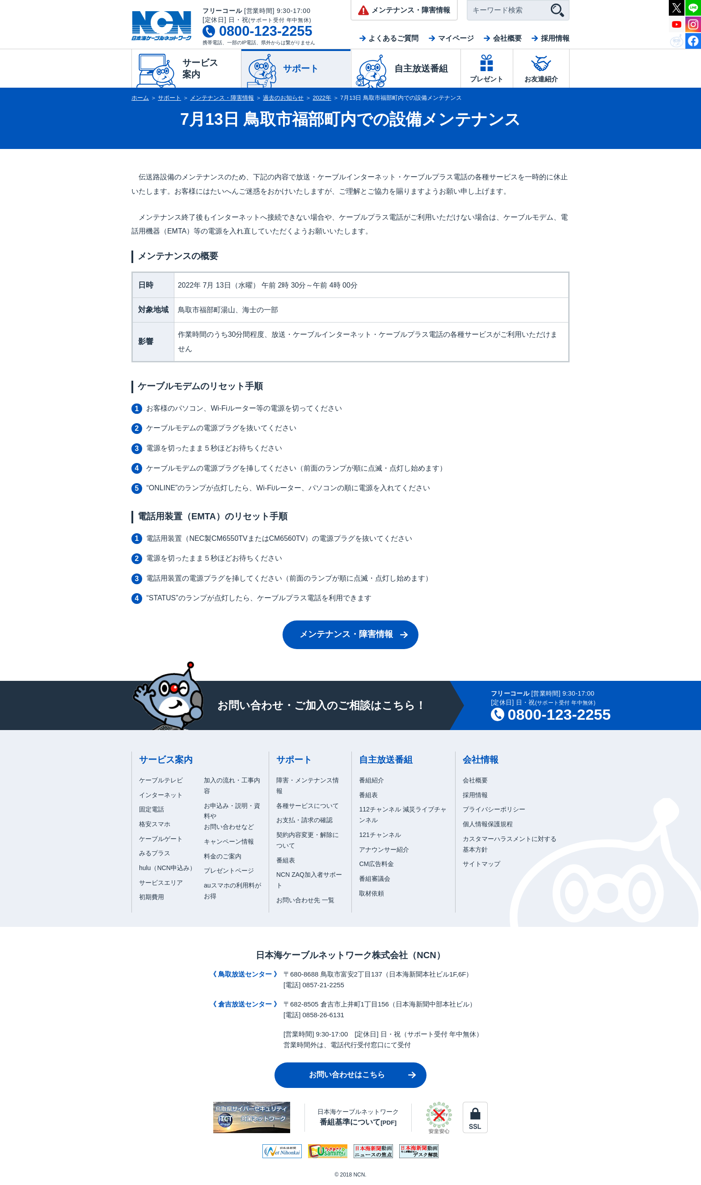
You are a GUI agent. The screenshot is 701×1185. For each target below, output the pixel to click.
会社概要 (507, 38)
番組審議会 (374, 878)
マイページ (456, 38)
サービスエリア (161, 882)
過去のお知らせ (283, 97)
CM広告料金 (376, 863)
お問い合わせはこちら (347, 1074)
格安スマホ (154, 824)
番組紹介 (371, 780)
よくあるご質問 (393, 38)
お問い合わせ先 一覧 (305, 900)
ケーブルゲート (161, 838)
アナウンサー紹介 (384, 849)
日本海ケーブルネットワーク (358, 1117)
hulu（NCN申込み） (167, 867)
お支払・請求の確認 (304, 820)
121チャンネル (380, 834)
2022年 (322, 97)
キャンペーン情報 (229, 841)
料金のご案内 (222, 856)
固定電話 (151, 809)
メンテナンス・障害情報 (222, 97)
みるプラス (154, 853)
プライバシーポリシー (494, 809)
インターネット (161, 794)
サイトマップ (481, 863)
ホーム (140, 97)
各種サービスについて (307, 805)
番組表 (285, 860)
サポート (169, 97)
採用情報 (555, 38)
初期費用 (151, 896)
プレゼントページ (229, 870)
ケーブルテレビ (161, 780)
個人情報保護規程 (488, 824)
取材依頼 (371, 893)
